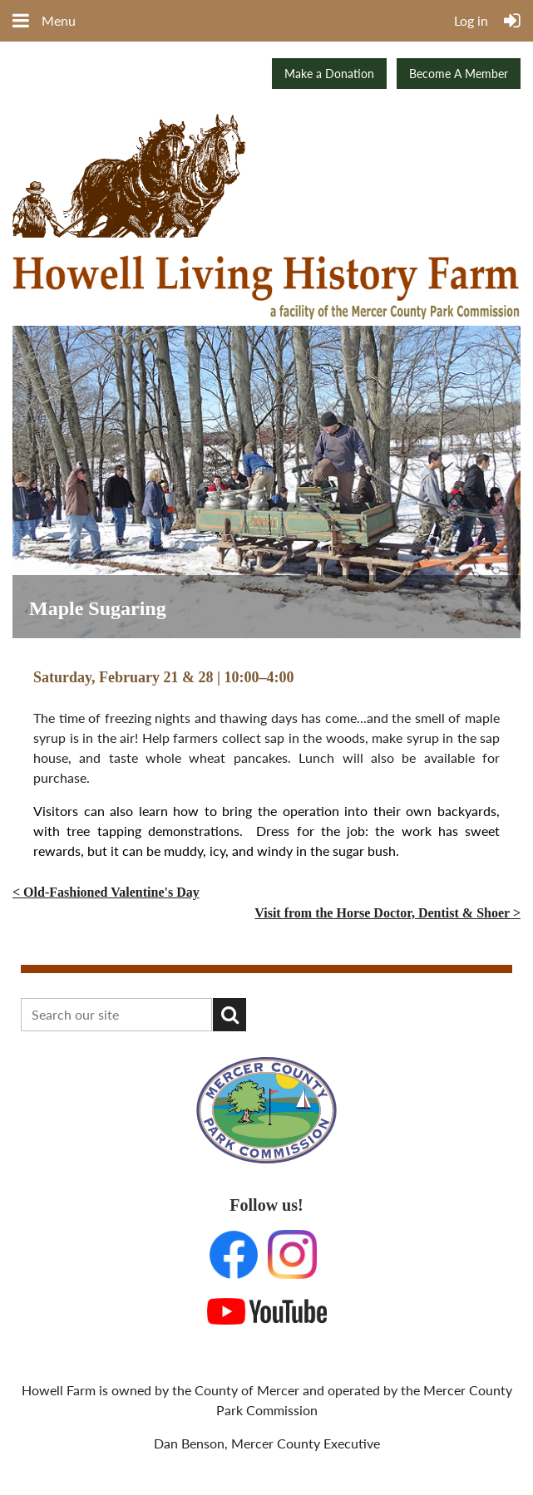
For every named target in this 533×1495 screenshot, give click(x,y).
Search (229, 1014)
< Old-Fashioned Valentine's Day (106, 892)
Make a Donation (329, 73)
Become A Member (458, 73)
